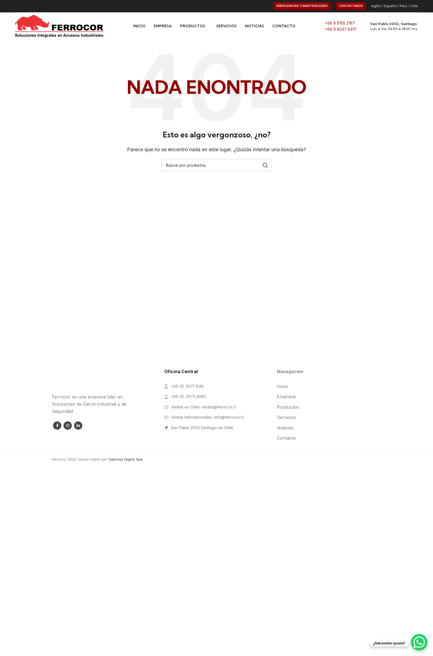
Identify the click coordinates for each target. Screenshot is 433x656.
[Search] (216, 165)
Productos (288, 407)
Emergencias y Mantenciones (302, 6)
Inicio (282, 386)
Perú (403, 6)
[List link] (216, 386)
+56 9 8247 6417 (341, 29)
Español (390, 6)
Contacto (286, 438)
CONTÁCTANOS (351, 6)
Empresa (286, 396)
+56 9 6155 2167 (340, 23)
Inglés (376, 6)
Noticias (285, 428)
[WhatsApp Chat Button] (419, 642)
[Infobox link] (390, 26)
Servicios (286, 417)
